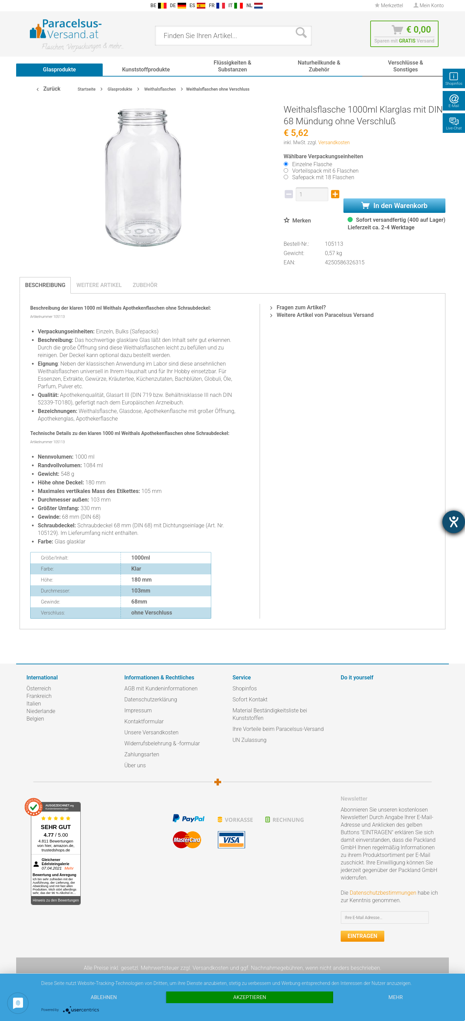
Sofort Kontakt (250, 699)
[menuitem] (30, 5)
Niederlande (40, 711)
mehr (395, 997)
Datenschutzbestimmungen (383, 893)
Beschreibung (45, 285)
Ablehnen (104, 997)
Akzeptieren (249, 997)
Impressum (138, 710)
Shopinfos (244, 688)
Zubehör (145, 285)
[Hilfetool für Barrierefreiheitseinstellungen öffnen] (453, 521)
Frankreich (39, 696)
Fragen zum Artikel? (298, 307)
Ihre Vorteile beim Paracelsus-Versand (278, 729)
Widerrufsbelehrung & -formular (162, 743)
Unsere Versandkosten (151, 732)
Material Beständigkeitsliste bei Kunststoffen (269, 714)
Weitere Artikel (99, 285)
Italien (33, 703)
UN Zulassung (249, 740)
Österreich (38, 688)
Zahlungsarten (141, 754)
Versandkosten (334, 142)
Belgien (35, 718)
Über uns (135, 765)
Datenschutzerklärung (150, 699)
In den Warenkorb (394, 206)
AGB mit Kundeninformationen (160, 688)
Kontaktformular (144, 721)
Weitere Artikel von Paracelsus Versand (322, 315)
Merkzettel (389, 5)
